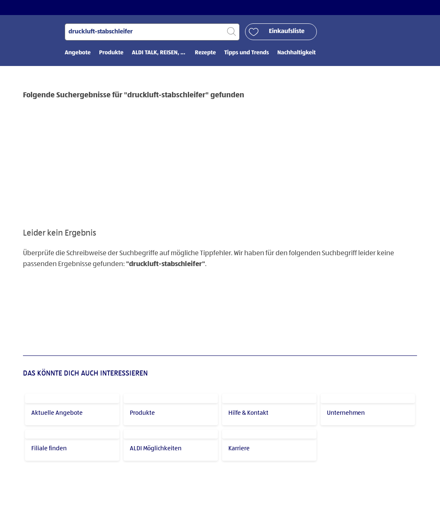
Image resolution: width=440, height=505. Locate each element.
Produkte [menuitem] (111, 53)
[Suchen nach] (152, 32)
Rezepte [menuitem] (205, 53)
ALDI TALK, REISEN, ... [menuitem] (159, 53)
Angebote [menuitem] (78, 53)
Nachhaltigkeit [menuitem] (296, 53)
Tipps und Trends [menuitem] (246, 53)
